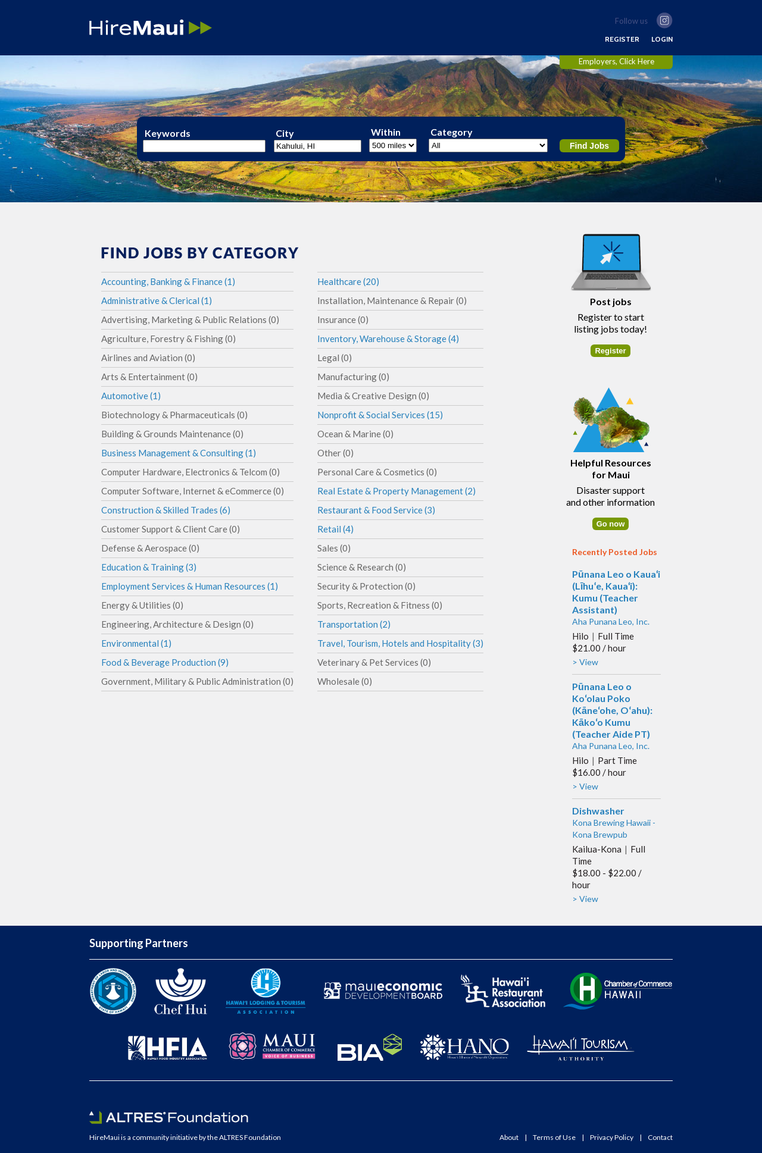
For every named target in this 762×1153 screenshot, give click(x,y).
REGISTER (622, 39)
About (509, 1137)
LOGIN (662, 39)
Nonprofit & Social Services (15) (380, 414)
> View (585, 662)
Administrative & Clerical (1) (156, 300)
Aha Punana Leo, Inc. (610, 621)
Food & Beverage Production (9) (165, 662)
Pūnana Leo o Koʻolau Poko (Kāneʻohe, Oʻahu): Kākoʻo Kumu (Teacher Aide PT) (612, 710)
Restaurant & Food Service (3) (376, 510)
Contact (660, 1137)
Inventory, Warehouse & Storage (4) (388, 338)
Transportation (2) (354, 624)
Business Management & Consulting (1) (178, 452)
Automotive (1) (131, 395)
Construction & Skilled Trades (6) (165, 510)
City (285, 133)
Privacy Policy (611, 1137)
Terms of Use (554, 1137)
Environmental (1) (136, 643)
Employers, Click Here (616, 61)
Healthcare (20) (348, 281)
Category (451, 132)
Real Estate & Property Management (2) (396, 490)
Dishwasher (598, 810)
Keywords (167, 133)
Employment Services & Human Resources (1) (189, 586)
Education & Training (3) (148, 567)
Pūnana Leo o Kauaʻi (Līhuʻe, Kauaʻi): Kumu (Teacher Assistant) (616, 591)
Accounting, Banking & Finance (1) (168, 281)
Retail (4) (335, 529)
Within (386, 132)
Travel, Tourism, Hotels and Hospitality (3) (400, 643)
